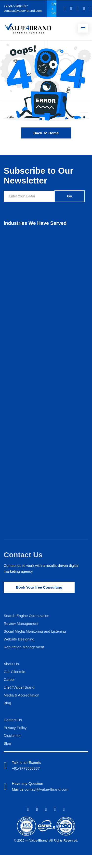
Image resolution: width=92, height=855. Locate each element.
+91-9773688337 (16, 6)
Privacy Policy (15, 728)
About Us (11, 664)
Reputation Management (24, 647)
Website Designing (19, 639)
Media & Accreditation (21, 695)
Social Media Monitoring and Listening (35, 631)
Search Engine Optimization (26, 616)
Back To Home (46, 133)
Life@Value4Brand (19, 687)
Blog (7, 703)
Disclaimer (12, 735)
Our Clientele (14, 672)
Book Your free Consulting (39, 587)
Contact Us (23, 555)
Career (9, 679)
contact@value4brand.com (23, 10)
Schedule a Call (54, 8)
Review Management (21, 623)
